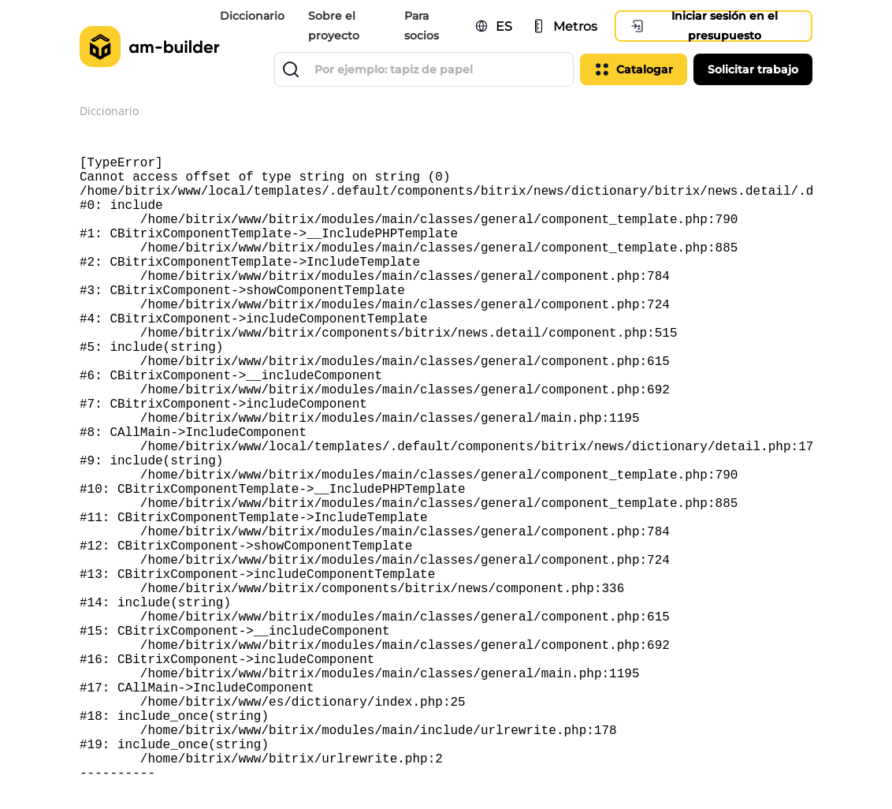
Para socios (421, 26)
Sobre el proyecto (333, 26)
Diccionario (252, 16)
